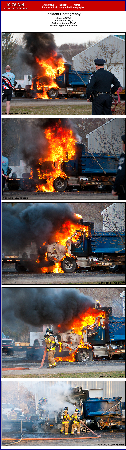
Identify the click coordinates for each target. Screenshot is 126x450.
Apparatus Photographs (49, 6)
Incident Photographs (63, 6)
